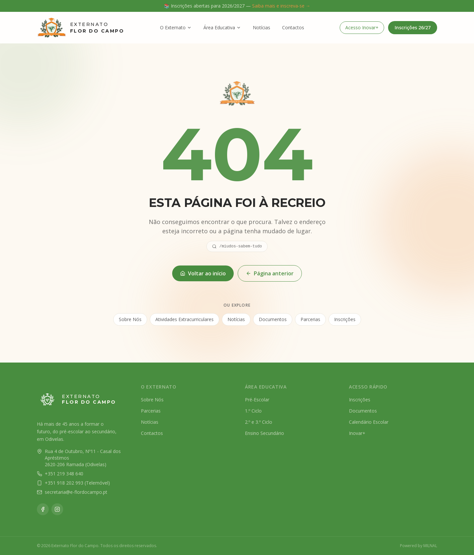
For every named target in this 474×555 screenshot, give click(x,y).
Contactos (293, 27)
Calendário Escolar (368, 422)
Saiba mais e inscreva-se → (281, 6)
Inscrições (345, 320)
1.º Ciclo (253, 411)
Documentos (273, 320)
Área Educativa (222, 27)
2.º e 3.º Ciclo (258, 422)
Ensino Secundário (264, 433)
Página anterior (270, 273)
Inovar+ (357, 433)
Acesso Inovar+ (362, 27)
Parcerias (310, 320)
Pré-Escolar (257, 399)
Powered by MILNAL (418, 545)
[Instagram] (57, 509)
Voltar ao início (203, 273)
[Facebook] (43, 509)
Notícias (261, 27)
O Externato (176, 27)
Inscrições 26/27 (413, 27)
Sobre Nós (130, 320)
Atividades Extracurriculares (184, 320)
